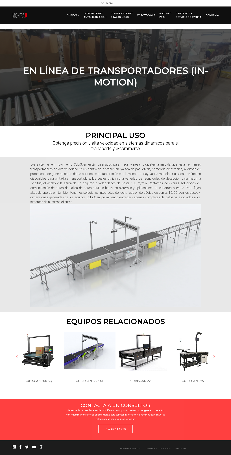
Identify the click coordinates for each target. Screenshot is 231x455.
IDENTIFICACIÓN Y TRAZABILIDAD (121, 15)
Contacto (212, 3)
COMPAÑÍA (211, 14)
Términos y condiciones (158, 442)
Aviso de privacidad (130, 442)
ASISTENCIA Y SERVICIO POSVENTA (188, 15)
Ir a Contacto (115, 422)
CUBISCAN (72, 14)
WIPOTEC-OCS (146, 14)
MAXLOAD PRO (165, 15)
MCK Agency (212, 451)
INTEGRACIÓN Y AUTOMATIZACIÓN (94, 15)
